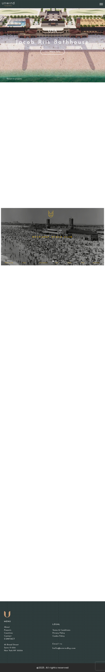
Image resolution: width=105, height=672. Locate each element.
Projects (7, 630)
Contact (7, 636)
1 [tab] (53, 261)
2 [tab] (56, 261)
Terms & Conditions (61, 630)
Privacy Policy (58, 633)
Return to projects (12, 79)
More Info (52, 52)
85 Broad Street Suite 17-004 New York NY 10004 (13, 648)
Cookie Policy (58, 636)
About (7, 627)
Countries (8, 633)
